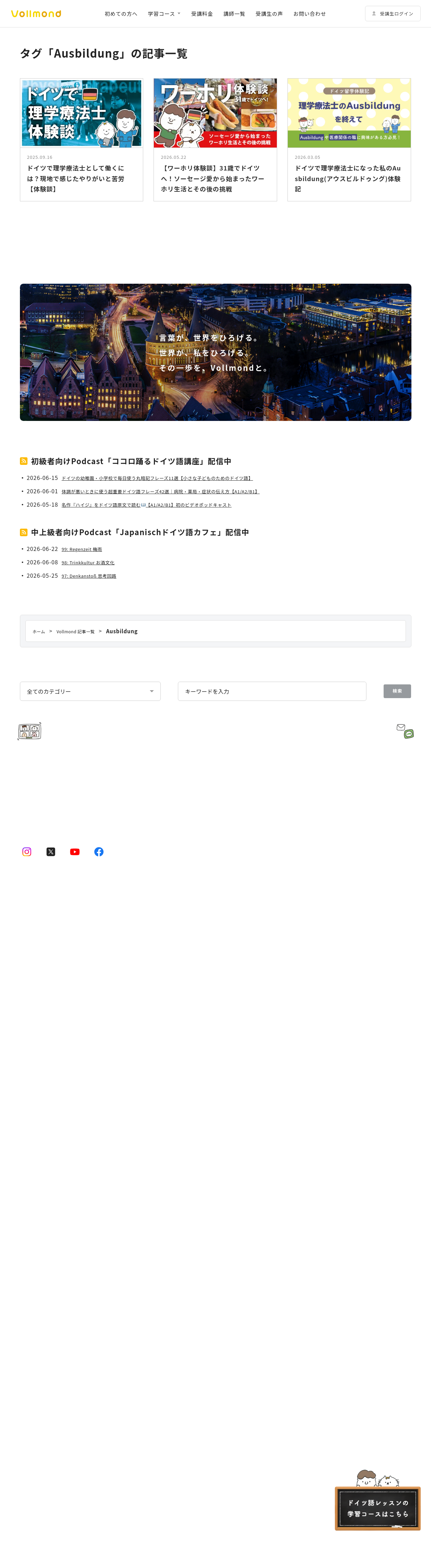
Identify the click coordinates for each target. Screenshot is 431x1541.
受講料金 (202, 13)
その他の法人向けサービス (200, 1272)
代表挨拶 (300, 1216)
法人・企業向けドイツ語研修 (203, 1253)
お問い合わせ (309, 13)
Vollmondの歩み (309, 1253)
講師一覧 (235, 13)
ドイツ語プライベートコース (60, 1235)
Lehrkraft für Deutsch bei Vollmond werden (336, 1272)
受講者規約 (32, 1353)
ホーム (27, 1179)
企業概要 (300, 1235)
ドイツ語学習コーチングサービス (208, 1235)
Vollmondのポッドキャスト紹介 (319, 1179)
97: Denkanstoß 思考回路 (96, 740)
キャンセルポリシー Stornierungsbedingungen (252, 1353)
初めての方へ (121, 13)
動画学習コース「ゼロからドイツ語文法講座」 (80, 1253)
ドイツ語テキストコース (55, 1290)
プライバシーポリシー (163, 1353)
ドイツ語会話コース (50, 1272)
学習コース (161, 13)
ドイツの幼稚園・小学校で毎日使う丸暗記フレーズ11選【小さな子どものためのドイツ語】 (181, 642)
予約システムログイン (195, 1290)
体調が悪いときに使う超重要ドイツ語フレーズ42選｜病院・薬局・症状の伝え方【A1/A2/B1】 (185, 655)
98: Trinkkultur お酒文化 (94, 726)
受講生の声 (269, 13)
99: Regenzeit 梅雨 (87, 713)
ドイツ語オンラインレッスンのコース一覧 (68, 1198)
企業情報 (292, 1198)
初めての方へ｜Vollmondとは (55, 1309)
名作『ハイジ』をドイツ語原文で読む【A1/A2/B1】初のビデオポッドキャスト (167, 669)
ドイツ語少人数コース (52, 1216)
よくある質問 (297, 1290)
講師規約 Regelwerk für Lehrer (91, 1353)
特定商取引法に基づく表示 (346, 1353)
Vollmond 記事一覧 (193, 1309)
